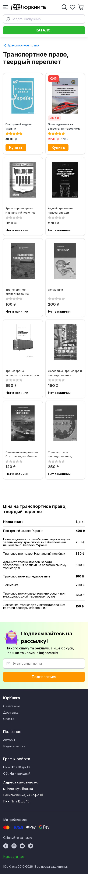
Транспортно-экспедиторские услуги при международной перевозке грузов (22, 373)
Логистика (55, 289)
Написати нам (13, 857)
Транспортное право (21, 45)
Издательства (14, 746)
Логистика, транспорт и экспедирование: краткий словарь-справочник (65, 373)
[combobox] (44, 19)
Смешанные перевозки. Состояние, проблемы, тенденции (22, 454)
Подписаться (44, 677)
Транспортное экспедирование (17, 291)
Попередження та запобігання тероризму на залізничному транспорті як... (64, 126)
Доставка (10, 712)
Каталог (44, 30)
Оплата (8, 719)
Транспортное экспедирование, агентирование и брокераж (60, 454)
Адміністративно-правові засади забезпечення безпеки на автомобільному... (63, 210)
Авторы (9, 740)
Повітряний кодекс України (19, 126)
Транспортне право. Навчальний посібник (20, 210)
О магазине (11, 706)
